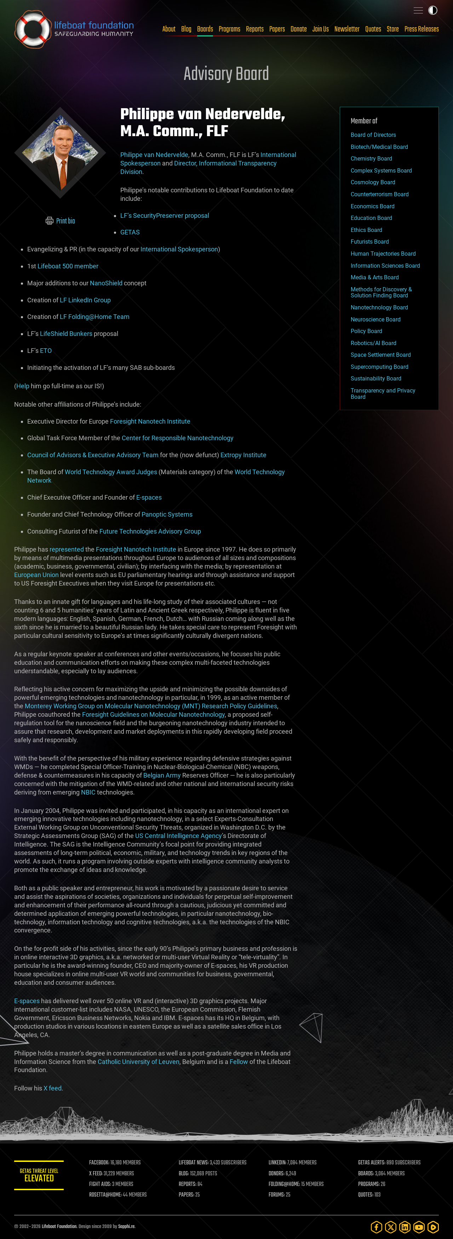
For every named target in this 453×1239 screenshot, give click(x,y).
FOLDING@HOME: (284, 1184)
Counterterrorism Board (380, 194)
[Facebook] (376, 1227)
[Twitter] (390, 1227)
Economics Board (373, 206)
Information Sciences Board (385, 265)
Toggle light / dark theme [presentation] (432, 10)
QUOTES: (365, 1195)
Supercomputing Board (379, 366)
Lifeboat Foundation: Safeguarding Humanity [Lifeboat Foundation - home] (74, 29)
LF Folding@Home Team (95, 316)
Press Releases (422, 29)
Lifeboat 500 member (68, 266)
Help (22, 386)
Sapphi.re (126, 1227)
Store (393, 29)
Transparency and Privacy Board (383, 393)
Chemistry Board (371, 158)
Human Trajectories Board (383, 253)
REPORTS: (187, 1184)
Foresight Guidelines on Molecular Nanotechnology (153, 714)
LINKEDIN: (277, 1163)
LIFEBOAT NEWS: (194, 1163)
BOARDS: (366, 1174)
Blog (186, 29)
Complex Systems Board (381, 170)
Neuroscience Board (376, 319)
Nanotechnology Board (379, 307)
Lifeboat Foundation (59, 1227)
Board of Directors (373, 135)
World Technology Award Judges (111, 472)
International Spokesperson (179, 249)
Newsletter (347, 29)
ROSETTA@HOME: (105, 1195)
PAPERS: (186, 1195)
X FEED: (96, 1174)
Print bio (60, 221)
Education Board (371, 218)
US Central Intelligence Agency (178, 835)
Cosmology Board (373, 182)
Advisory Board (226, 75)
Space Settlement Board (381, 354)
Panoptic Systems (167, 514)
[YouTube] (419, 1227)
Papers (277, 29)
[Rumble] (433, 1227)
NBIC (88, 792)
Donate (299, 29)
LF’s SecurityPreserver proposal (164, 215)
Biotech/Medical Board (379, 147)
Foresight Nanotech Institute (150, 421)
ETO (46, 350)
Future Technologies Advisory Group (150, 531)
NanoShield (106, 283)
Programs (229, 29)
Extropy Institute (243, 455)
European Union (36, 574)
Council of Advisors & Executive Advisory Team (93, 455)
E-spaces (149, 497)
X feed (53, 1088)
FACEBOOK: (99, 1163)
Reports (255, 29)
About (169, 29)
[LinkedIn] (405, 1227)
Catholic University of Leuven (138, 1061)
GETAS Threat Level (39, 1176)
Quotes (373, 29)
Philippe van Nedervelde (154, 154)
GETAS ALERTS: (371, 1163)
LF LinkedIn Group (85, 300)
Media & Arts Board (375, 277)
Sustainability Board (376, 378)
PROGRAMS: (369, 1184)
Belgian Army (162, 775)
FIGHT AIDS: (100, 1184)
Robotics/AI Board (373, 343)
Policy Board (366, 331)
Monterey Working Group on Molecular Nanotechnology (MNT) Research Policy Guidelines (151, 706)
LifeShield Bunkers (66, 333)
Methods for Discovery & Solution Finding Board (381, 292)
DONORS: (277, 1174)
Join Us (320, 29)
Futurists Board (370, 241)
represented (67, 549)
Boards (205, 29)
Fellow (239, 1061)
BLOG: (184, 1174)
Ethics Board (366, 230)
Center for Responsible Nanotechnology (178, 438)
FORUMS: (277, 1195)
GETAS (130, 232)
